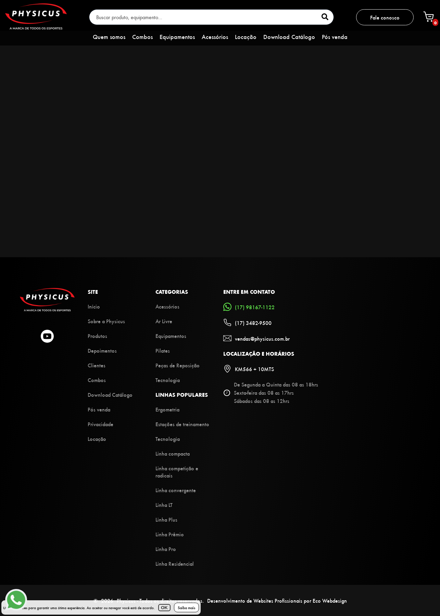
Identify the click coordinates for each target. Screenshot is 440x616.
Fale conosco (385, 17)
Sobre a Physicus (106, 321)
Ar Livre (163, 321)
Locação (245, 36)
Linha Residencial (174, 563)
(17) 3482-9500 (247, 322)
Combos (142, 36)
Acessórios (215, 36)
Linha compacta (172, 453)
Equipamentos (177, 36)
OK (164, 607)
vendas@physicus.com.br (256, 338)
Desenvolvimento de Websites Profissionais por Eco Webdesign (277, 600)
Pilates (162, 350)
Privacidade (100, 424)
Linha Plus (166, 519)
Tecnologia (167, 379)
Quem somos (109, 36)
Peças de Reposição (177, 365)
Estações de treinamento (182, 424)
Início (94, 306)
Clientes (96, 365)
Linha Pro (165, 548)
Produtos (97, 335)
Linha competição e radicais (176, 471)
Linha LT (164, 504)
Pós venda (335, 36)
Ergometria (167, 409)
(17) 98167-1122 (249, 307)
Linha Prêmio (169, 534)
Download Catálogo (289, 36)
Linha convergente (175, 490)
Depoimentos (102, 350)
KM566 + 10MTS (248, 369)
